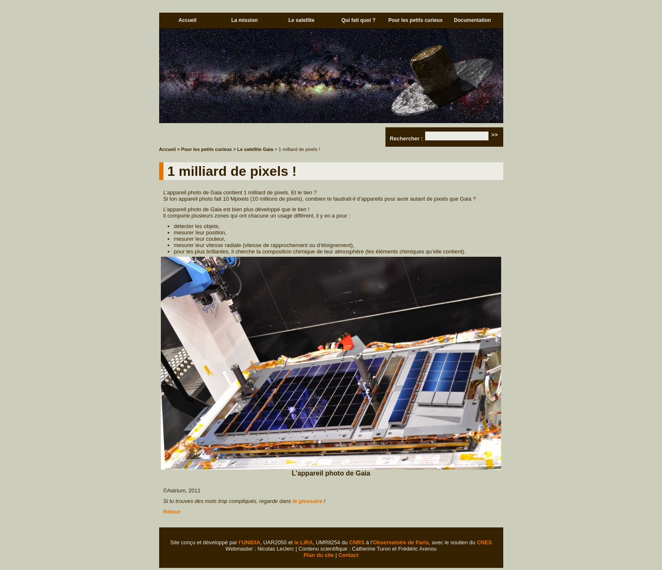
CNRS (356, 542)
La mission (244, 20)
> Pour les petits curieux (204, 149)
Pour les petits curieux (415, 20)
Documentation (472, 20)
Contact (348, 555)
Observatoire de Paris (401, 542)
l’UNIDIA (249, 542)
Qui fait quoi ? (359, 20)
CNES (484, 542)
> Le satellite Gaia (253, 149)
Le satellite (301, 20)
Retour (172, 511)
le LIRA (303, 542)
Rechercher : (406, 138)
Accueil (188, 20)
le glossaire (307, 501)
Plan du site (319, 555)
